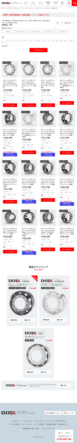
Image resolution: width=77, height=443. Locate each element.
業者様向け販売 (51, 424)
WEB (60, 433)
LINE (68, 433)
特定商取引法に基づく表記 (31, 428)
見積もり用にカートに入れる (10, 154)
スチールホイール (39, 421)
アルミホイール (27, 421)
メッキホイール (16, 421)
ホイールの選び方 (39, 424)
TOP (3, 8)
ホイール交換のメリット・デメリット (20, 424)
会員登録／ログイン (53, 413)
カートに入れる (10, 105)
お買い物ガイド (63, 424)
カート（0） (69, 413)
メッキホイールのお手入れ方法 (56, 421)
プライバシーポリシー (47, 428)
